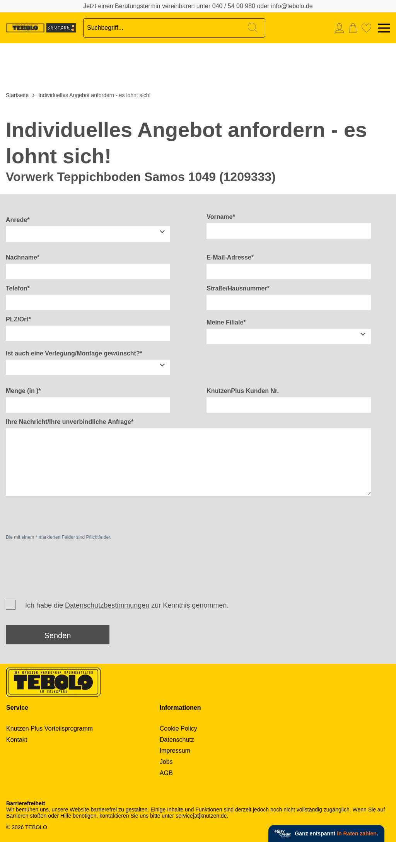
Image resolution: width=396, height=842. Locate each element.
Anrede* (17, 220)
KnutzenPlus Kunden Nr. (243, 391)
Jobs (166, 761)
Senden (57, 635)
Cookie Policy (178, 728)
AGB (166, 773)
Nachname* (22, 257)
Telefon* (18, 288)
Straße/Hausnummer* (238, 288)
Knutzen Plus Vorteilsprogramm (49, 728)
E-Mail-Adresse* (230, 257)
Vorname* (221, 216)
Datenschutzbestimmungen (107, 605)
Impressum (175, 750)
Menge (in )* (23, 391)
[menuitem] (341, 28)
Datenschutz (177, 739)
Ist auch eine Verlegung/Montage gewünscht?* (74, 353)
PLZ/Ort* (18, 319)
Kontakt (16, 739)
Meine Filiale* (226, 322)
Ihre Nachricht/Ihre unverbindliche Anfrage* (69, 421)
